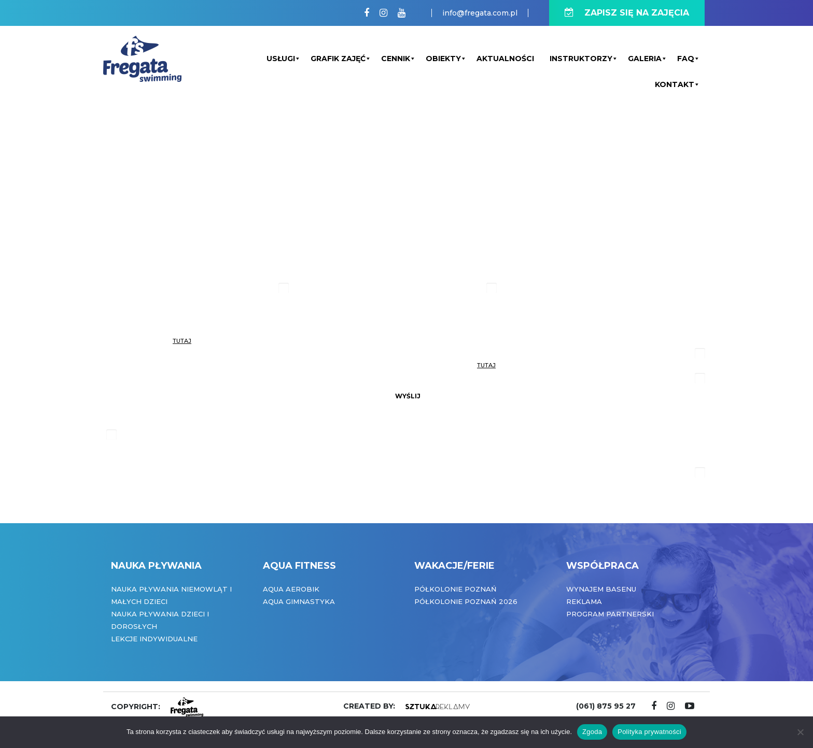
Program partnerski (610, 614)
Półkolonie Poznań (455, 589)
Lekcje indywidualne (154, 639)
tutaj (182, 340)
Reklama (584, 601)
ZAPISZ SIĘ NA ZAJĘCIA (627, 13)
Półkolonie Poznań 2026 (465, 601)
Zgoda (592, 732)
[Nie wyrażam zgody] (800, 732)
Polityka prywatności (649, 732)
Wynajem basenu (601, 589)
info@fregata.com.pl (479, 13)
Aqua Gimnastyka (299, 601)
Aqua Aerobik (291, 589)
